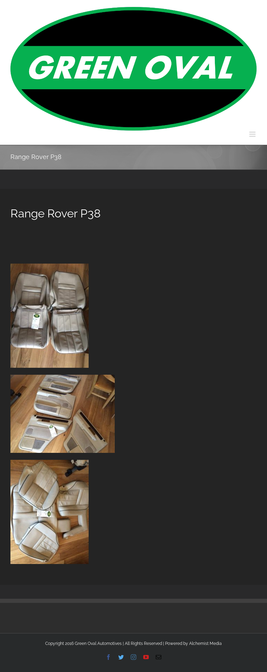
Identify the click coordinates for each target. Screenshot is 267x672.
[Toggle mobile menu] (253, 134)
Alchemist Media (205, 643)
